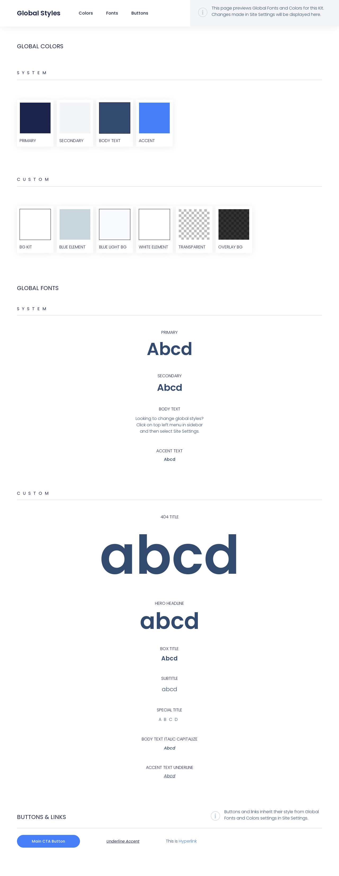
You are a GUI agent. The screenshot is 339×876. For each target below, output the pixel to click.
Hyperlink (194, 854)
